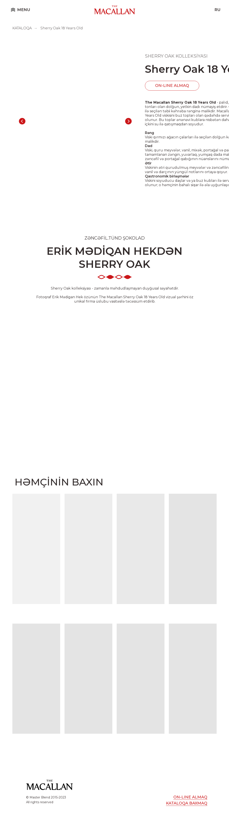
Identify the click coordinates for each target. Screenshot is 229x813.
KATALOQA (22, 28)
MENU (23, 9)
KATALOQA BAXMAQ (186, 803)
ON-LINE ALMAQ (172, 85)
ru (217, 9)
